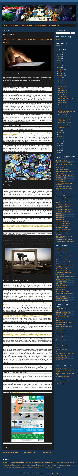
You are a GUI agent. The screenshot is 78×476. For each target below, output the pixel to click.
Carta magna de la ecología (62, 169)
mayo (60, 132)
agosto (60, 77)
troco (53, 467)
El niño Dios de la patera (62, 300)
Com (53, 464)
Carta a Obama (59, 283)
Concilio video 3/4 (60, 215)
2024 (58, 56)
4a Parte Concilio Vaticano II (62, 221)
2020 (58, 65)
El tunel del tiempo (60, 339)
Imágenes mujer (65, 464)
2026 (58, 52)
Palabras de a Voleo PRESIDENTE (63, 95)
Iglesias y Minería (60, 173)
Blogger (57, 473)
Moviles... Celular (62, 102)
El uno (57, 318)
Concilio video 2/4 (60, 217)
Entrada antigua (46, 452)
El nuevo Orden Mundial (61, 268)
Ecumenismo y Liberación (62, 231)
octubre (61, 73)
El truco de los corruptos (62, 259)
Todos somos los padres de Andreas (64, 272)
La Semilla (58, 310)
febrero (60, 138)
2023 (58, 58)
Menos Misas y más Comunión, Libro (65, 241)
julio (60, 80)
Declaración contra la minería (63, 279)
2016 (58, 148)
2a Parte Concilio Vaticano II (62, 225)
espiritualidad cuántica (36, 467)
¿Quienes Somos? (14, 25)
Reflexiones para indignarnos (63, 254)
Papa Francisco (46, 464)
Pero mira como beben (61, 252)
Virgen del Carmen (63, 104)
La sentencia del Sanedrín (62, 195)
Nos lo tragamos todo (61, 382)
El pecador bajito (60, 336)
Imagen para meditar (63, 90)
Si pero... (58, 347)
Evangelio (12, 464)
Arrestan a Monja (62, 86)
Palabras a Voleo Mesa (64, 81)
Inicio (5, 25)
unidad (57, 467)
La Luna (60, 84)
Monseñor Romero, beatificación (64, 209)
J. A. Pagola (47, 465)
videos (65, 462)
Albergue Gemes (25, 465)
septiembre (61, 75)
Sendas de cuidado (60, 289)
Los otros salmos (61, 465)
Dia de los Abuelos (63, 92)
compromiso (59, 462)
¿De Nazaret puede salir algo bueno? (65, 322)
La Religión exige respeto (62, 298)
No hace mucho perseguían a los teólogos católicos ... (66, 112)
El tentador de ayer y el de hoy (63, 312)
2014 (58, 152)
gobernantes (44, 467)
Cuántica (58, 464)
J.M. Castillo (54, 465)
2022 (58, 60)
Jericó (57, 343)
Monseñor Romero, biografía (63, 211)
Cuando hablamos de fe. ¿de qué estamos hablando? (64, 237)
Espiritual (5, 464)
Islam (42, 465)
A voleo (6, 462)
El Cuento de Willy (54, 25)
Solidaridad (17, 467)
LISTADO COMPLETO (61, 308)
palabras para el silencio (10, 465)
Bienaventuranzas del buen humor (64, 175)
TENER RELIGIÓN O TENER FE (64, 162)
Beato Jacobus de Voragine (65, 117)
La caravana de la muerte (62, 345)
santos (19, 465)
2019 (58, 67)
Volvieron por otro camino (62, 357)
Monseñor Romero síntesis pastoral (64, 204)
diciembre (61, 69)
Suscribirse (58, 39)
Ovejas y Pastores (60, 330)
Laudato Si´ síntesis (60, 167)
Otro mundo (18, 462)
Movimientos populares (61, 281)
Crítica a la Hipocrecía (61, 383)
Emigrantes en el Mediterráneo (63, 270)
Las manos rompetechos (62, 355)
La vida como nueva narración (65, 98)
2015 (58, 150)
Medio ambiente (30, 464)
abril (60, 134)
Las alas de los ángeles (61, 334)
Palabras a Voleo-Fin (63, 107)
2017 (58, 145)
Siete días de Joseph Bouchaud (63, 229)
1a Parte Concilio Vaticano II (62, 227)
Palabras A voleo (70, 465)
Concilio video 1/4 (60, 219)
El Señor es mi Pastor (63, 114)
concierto (28, 467)
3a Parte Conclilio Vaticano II (63, 223)
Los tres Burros (59, 341)
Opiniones (38, 464)
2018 (58, 143)
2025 (58, 54)
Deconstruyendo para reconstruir (64, 239)
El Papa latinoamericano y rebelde (64, 171)
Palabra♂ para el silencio (8, 467)
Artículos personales (27, 25)
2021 (58, 62)
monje (49, 467)
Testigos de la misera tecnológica (64, 256)
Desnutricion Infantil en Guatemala (64, 119)
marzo (60, 136)
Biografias (28, 462)
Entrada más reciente (10, 452)
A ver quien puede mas (61, 349)
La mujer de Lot (59, 359)
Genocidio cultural (60, 250)
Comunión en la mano (61, 193)
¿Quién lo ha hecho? (61, 257)
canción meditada (49, 462)
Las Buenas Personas (61, 177)
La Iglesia (60, 88)
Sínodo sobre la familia (61, 160)
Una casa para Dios (60, 320)
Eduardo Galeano (60, 274)
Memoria (73, 464)
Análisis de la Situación (61, 285)
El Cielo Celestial (60, 328)
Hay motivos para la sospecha (63, 291)
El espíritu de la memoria (62, 248)
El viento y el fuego (60, 324)
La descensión (59, 338)
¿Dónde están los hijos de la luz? (64, 326)
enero (60, 141)
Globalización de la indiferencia (63, 186)
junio (60, 130)
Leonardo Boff (20, 464)
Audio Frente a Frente (35, 465)
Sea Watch (61, 109)
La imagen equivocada (61, 191)
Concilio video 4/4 (60, 213)
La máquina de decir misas (62, 316)
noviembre (61, 71)
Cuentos (71, 462)
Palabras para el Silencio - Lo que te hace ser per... (65, 123)
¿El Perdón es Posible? (61, 179)
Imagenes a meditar (38, 462)
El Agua (57, 351)
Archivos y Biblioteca (41, 25)
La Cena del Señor (60, 181)
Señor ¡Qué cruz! (60, 332)
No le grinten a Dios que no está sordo (65, 353)
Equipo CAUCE (59, 45)
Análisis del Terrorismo (61, 296)
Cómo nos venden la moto (62, 380)
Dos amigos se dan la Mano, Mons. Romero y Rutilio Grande (64, 198)
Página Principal (29, 452)
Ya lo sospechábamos (61, 287)
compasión (23, 467)
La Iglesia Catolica (62, 100)
